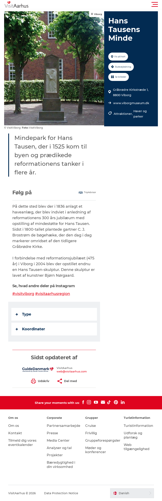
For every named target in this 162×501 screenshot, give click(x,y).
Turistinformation (138, 425)
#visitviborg (23, 293)
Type (23, 314)
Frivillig (91, 433)
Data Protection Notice (61, 493)
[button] (99, 4)
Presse (52, 433)
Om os (13, 425)
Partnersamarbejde (63, 425)
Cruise (90, 425)
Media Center (58, 440)
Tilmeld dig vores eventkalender (22, 442)
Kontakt (15, 433)
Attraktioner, (123, 114)
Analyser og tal (59, 448)
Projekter (55, 455)
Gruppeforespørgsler (102, 440)
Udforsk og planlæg (133, 435)
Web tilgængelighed (136, 447)
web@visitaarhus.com (72, 371)
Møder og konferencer (95, 450)
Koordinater (30, 329)
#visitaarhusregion (52, 293)
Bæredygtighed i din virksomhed (61, 464)
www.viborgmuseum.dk (131, 103)
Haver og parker (140, 113)
